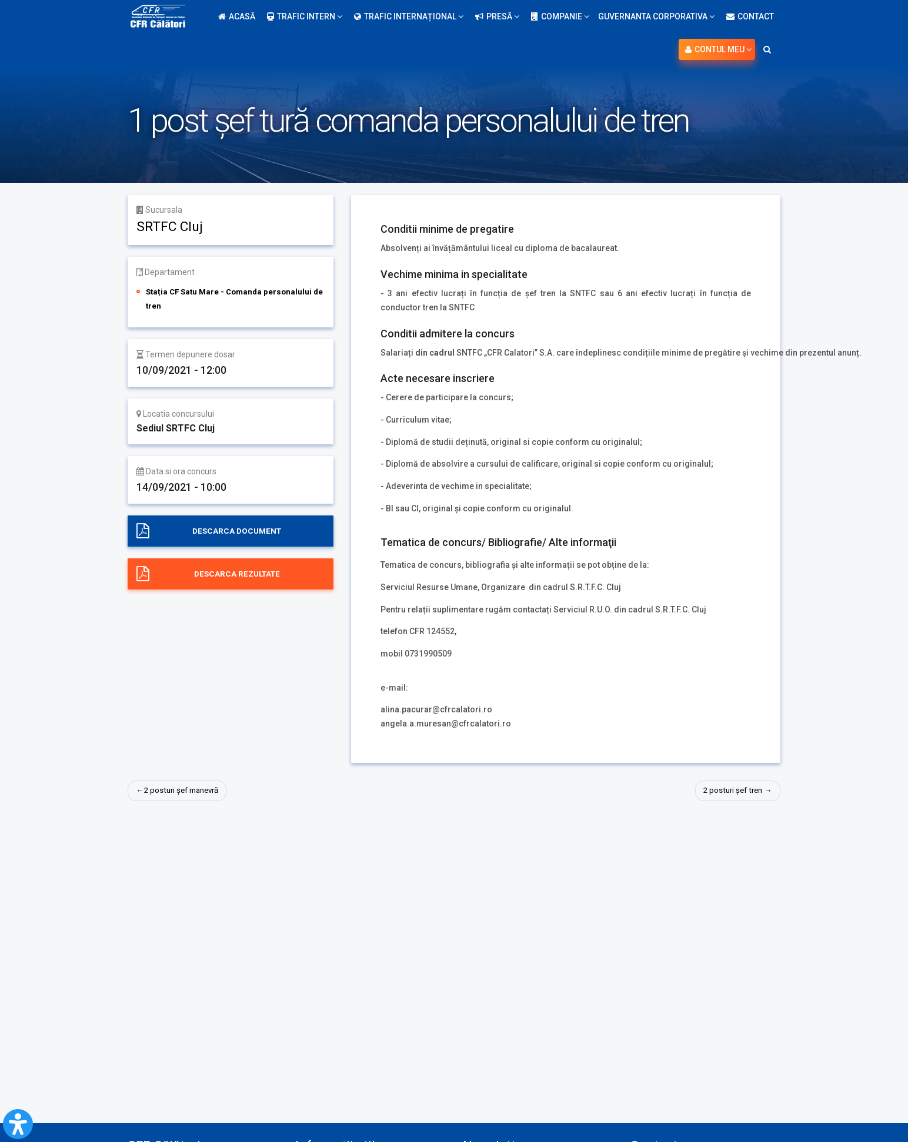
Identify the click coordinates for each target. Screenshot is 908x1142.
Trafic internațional (408, 16)
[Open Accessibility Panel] (18, 1124)
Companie (560, 16)
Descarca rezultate (236, 574)
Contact (750, 16)
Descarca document (237, 530)
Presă (497, 16)
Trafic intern (304, 16)
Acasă (236, 16)
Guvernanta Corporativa (656, 16)
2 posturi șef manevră (185, 790)
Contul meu (718, 49)
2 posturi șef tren (730, 790)
